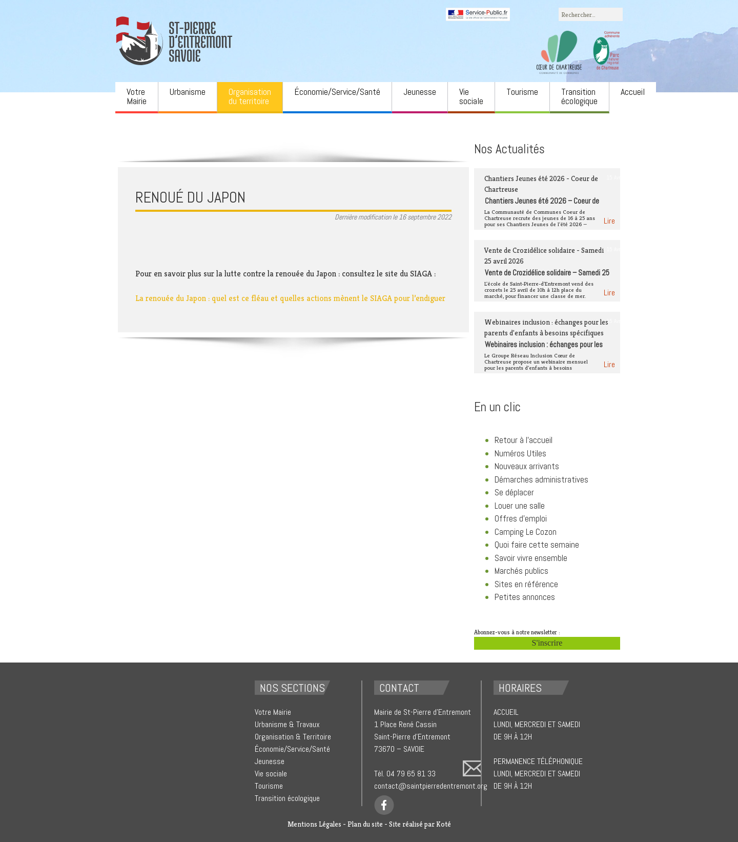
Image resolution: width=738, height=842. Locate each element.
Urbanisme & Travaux (287, 724)
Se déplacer (514, 492)
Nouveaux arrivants (527, 466)
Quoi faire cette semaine (537, 544)
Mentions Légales (314, 824)
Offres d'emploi (521, 518)
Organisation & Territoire (293, 736)
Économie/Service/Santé (337, 91)
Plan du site (365, 824)
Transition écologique (579, 96)
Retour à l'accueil (523, 440)
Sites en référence (526, 584)
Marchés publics (521, 570)
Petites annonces (525, 597)
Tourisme (522, 91)
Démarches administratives (541, 479)
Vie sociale (471, 96)
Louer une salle (520, 505)
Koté (443, 824)
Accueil (633, 91)
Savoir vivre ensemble (531, 558)
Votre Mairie (137, 96)
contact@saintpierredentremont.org (430, 785)
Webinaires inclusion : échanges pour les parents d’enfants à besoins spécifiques (544, 349)
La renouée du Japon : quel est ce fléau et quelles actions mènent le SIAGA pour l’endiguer (290, 298)
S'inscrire (547, 642)
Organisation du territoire (250, 96)
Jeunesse (419, 91)
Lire (609, 220)
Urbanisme (188, 91)
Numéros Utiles (520, 453)
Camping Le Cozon (526, 531)
